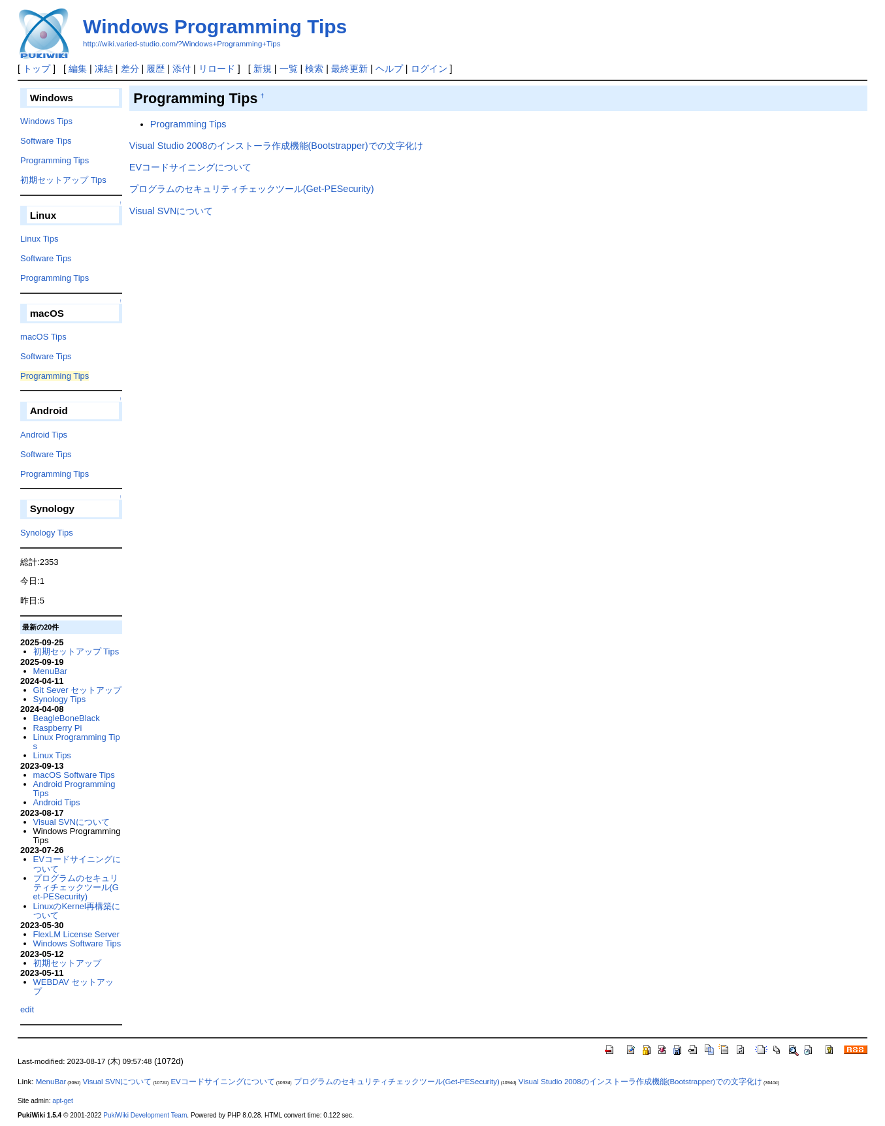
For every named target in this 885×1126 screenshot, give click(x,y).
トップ (36, 68)
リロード (217, 68)
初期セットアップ (67, 963)
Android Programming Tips (74, 788)
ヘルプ (389, 68)
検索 (314, 68)
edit (27, 1009)
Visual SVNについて (171, 211)
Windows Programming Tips (215, 26)
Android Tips (43, 435)
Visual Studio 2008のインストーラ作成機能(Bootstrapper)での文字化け (276, 145)
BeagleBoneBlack (66, 718)
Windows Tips (46, 121)
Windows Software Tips (77, 943)
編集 (78, 68)
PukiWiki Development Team (145, 1115)
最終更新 (349, 68)
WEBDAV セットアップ (73, 986)
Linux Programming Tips (76, 741)
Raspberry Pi (57, 728)
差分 (130, 68)
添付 (181, 68)
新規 (262, 68)
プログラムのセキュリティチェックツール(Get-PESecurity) (251, 189)
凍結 (104, 68)
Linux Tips (39, 239)
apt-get (62, 1100)
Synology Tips (46, 533)
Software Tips (45, 141)
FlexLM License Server (76, 934)
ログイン (429, 68)
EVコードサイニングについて (190, 167)
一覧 (289, 68)
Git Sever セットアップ (77, 690)
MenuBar (50, 671)
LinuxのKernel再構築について (76, 910)
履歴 (155, 68)
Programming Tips (188, 124)
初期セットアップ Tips (63, 180)
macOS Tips (43, 337)
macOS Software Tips (74, 775)
